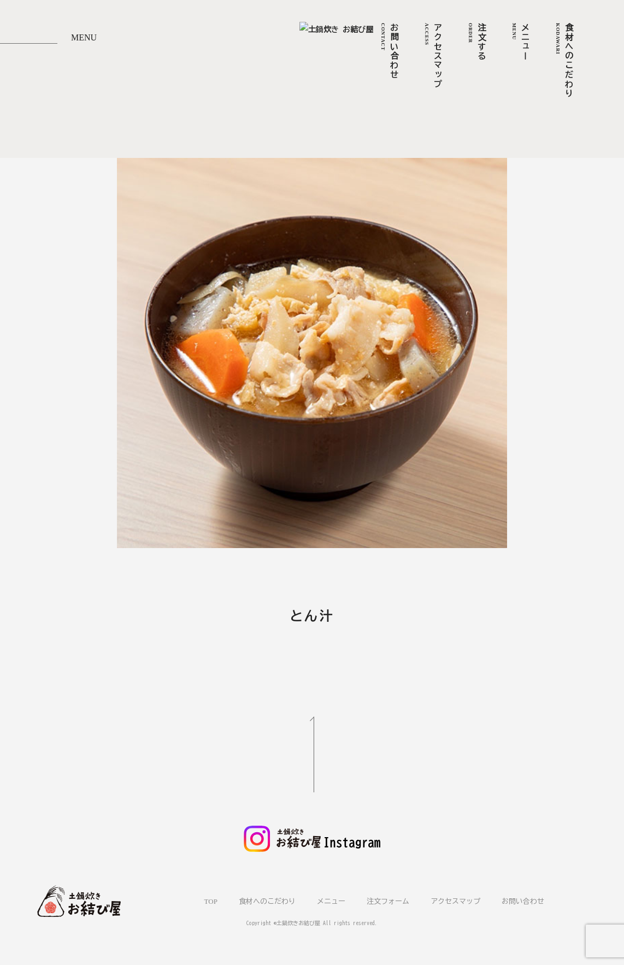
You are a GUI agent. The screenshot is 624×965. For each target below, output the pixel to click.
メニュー (331, 899)
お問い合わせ (523, 899)
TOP (210, 900)
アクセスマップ (455, 899)
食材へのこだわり (267, 899)
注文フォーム (388, 899)
